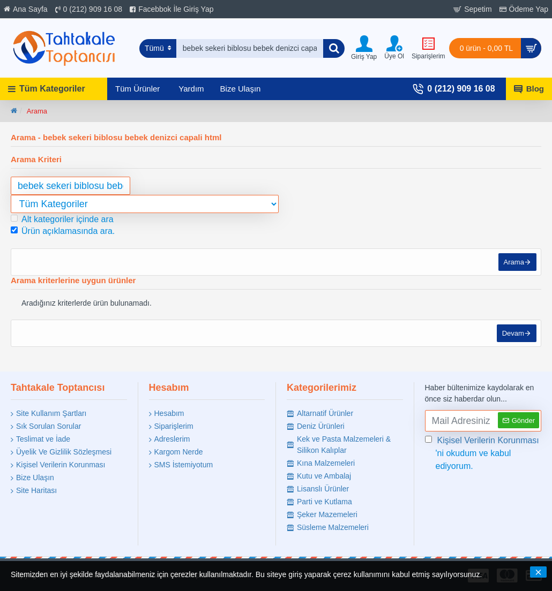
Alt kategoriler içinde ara (62, 219)
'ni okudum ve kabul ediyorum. (483, 452)
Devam (512, 336)
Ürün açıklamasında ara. (63, 231)
